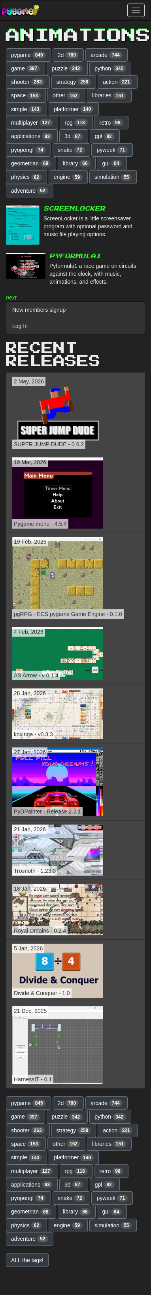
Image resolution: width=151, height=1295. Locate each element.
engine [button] (68, 177)
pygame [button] (28, 55)
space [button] (26, 95)
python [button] (110, 68)
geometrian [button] (31, 163)
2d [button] (68, 55)
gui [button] (112, 163)
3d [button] (73, 136)
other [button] (66, 95)
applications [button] (32, 136)
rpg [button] (76, 122)
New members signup (39, 310)
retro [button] (111, 122)
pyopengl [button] (28, 150)
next (11, 297)
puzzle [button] (67, 68)
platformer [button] (74, 109)
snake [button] (71, 150)
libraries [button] (109, 95)
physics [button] (26, 177)
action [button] (117, 81)
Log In (20, 326)
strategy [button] (74, 81)
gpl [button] (105, 136)
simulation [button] (113, 177)
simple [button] (26, 109)
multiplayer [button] (32, 122)
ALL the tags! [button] (27, 1260)
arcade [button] (107, 55)
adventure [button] (29, 190)
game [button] (25, 68)
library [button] (76, 163)
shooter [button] (28, 81)
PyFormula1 (75, 256)
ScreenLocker (74, 208)
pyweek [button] (112, 150)
